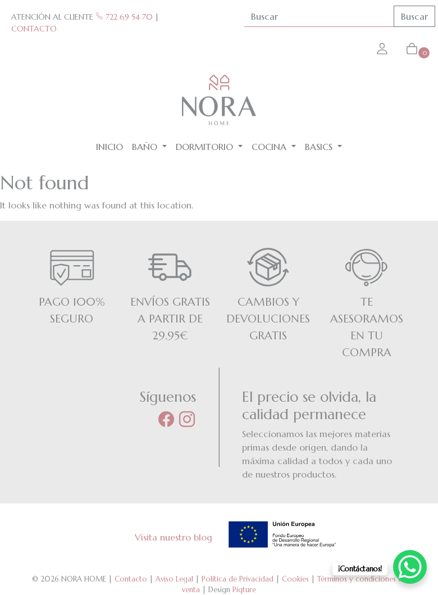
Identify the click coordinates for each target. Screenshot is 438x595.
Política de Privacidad (237, 579)
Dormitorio (206, 146)
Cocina (270, 146)
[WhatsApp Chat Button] (410, 567)
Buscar (414, 16)
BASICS (320, 146)
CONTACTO (34, 29)
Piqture (244, 589)
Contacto (131, 579)
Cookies (295, 579)
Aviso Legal (174, 579)
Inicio (109, 146)
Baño (146, 146)
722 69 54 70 (124, 17)
